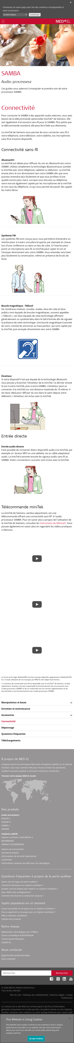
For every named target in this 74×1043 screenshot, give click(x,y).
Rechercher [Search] (62, 973)
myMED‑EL (6, 942)
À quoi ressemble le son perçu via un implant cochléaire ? (28, 908)
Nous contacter (8, 959)
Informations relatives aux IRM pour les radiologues (25, 863)
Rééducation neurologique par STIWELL (19, 932)
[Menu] (3, 21)
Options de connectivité (12, 849)
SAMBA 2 (5, 825)
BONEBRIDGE (7, 840)
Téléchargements (10, 740)
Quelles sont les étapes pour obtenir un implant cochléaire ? (29, 888)
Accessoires (7, 715)
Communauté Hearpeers (12, 939)
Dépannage (7, 727)
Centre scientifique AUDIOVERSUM (17, 935)
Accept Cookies (36, 1039)
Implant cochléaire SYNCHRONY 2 (17, 837)
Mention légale (57, 995)
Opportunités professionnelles (15, 955)
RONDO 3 (5, 818)
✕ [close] (70, 2)
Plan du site (15, 995)
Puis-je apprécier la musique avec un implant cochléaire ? (28, 912)
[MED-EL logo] (63, 21)
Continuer (34, 14)
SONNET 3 (6, 822)
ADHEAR (5, 829)
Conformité (6, 859)
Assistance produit (10, 852)
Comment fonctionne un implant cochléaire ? (22, 885)
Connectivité (8, 721)
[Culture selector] (15, 14)
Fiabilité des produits (11, 919)
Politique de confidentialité (35, 995)
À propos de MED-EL (15, 759)
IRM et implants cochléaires (14, 915)
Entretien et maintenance (15, 708)
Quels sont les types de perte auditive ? (19, 881)
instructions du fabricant (53, 523)
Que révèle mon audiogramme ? (16, 892)
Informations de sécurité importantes (18, 856)
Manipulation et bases (13, 702)
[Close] (69, 1019)
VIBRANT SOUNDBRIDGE (12, 844)
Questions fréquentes (13, 733)
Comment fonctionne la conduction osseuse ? (22, 895)
